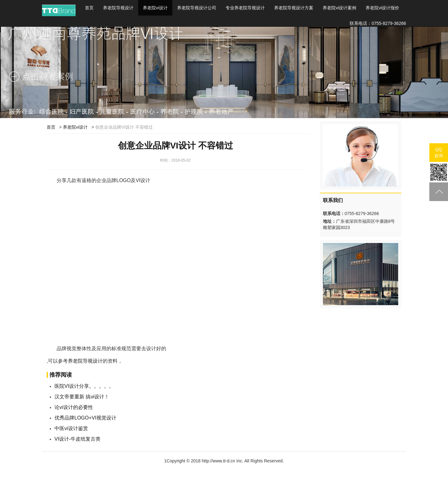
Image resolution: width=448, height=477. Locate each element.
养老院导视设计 (118, 7)
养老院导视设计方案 (293, 7)
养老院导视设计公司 (196, 7)
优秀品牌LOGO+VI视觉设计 (85, 417)
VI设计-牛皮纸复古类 (77, 439)
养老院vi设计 (155, 7)
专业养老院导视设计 (245, 7)
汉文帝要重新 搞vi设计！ (81, 396)
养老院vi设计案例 (339, 7)
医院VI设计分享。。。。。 (84, 386)
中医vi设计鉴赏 (71, 428)
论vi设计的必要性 (73, 407)
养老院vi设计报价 (382, 7)
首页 (91, 7)
